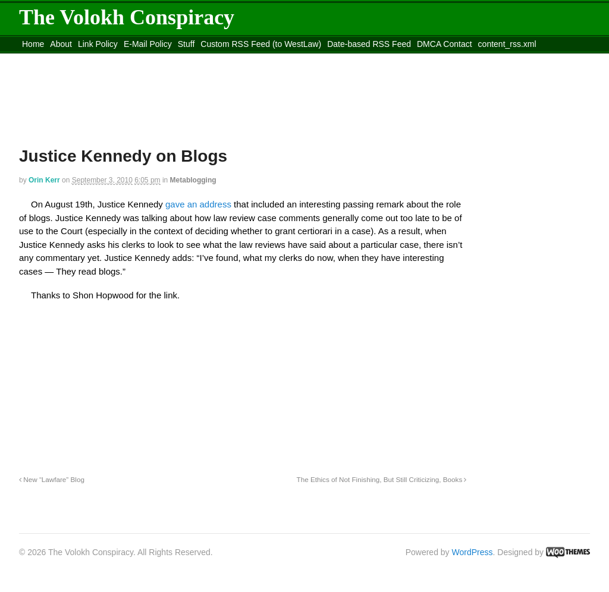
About (61, 44)
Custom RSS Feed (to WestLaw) (260, 44)
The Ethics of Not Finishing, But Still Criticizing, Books (382, 479)
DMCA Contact (444, 44)
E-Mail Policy (148, 44)
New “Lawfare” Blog (51, 479)
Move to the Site (84, 59)
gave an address (198, 204)
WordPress (472, 552)
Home (33, 44)
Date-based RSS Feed (369, 44)
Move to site (191, 59)
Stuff (186, 44)
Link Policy (98, 44)
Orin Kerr (44, 180)
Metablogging (193, 180)
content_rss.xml (507, 44)
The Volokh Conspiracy (126, 17)
